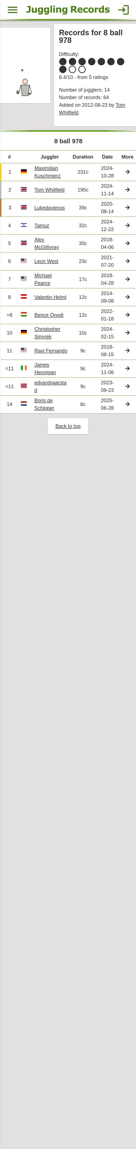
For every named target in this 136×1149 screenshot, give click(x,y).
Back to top (68, 432)
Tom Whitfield (50, 192)
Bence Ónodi (49, 319)
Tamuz (42, 229)
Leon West (47, 265)
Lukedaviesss (50, 210)
